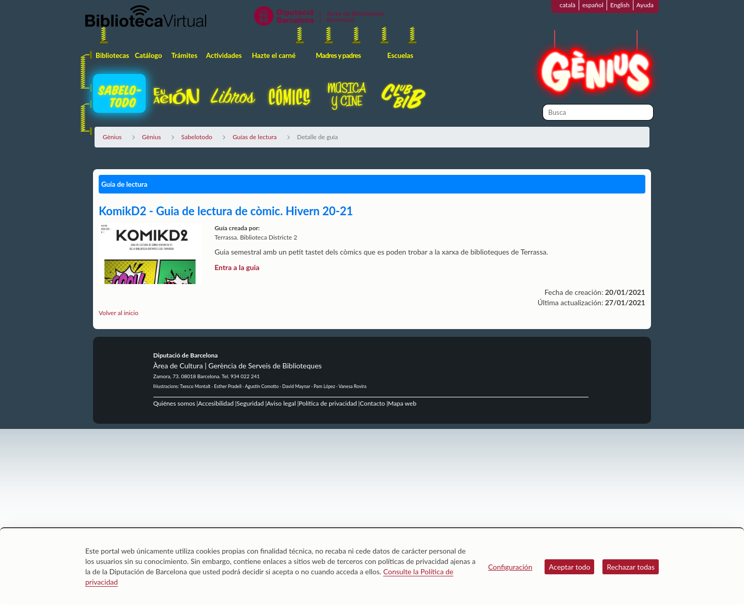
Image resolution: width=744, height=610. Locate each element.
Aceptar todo (569, 566)
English (620, 5)
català (568, 5)
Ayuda (645, 5)
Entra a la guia (236, 267)
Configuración (510, 566)
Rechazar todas (631, 566)
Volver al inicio (118, 313)
